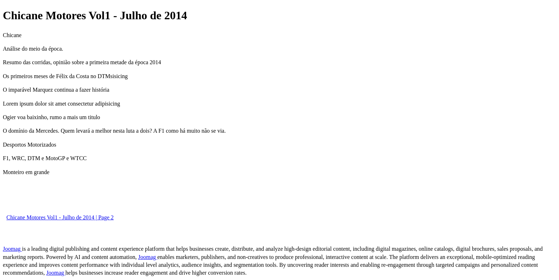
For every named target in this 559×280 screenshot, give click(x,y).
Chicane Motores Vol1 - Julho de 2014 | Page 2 (60, 217)
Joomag (12, 249)
